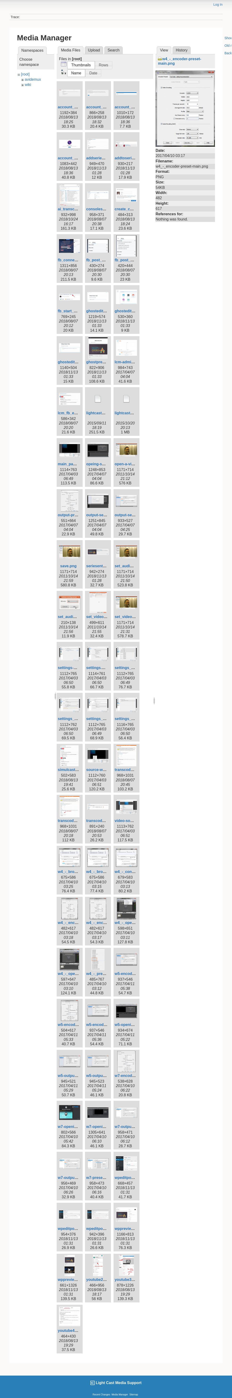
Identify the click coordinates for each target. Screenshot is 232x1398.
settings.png (97, 668)
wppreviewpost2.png (76, 1280)
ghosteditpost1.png (103, 311)
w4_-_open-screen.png (78, 974)
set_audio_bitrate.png (77, 617)
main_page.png (71, 464)
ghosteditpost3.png (75, 362)
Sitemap (133, 1394)
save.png (68, 566)
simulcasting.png (73, 770)
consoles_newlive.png (106, 209)
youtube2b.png (99, 1280)
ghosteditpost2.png (132, 311)
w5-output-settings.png (107, 1076)
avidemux (33, 79)
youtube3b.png (128, 1280)
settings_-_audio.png (134, 668)
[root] (25, 74)
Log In (218, 4)
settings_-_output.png (77, 719)
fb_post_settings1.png (106, 260)
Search (114, 50)
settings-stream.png (76, 668)
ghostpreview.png (102, 362)
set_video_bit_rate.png (106, 617)
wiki (28, 85)
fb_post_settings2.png (135, 260)
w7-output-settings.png (135, 1127)
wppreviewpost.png (132, 1229)
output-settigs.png (102, 515)
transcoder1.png (129, 770)
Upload (94, 50)
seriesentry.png (100, 566)
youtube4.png (70, 1331)
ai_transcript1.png (74, 209)
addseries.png (99, 158)
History (182, 50)
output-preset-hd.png (77, 515)
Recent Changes (101, 1394)
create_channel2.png (133, 209)
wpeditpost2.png (73, 1229)
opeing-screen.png (103, 464)
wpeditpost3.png (101, 1229)
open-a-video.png (130, 464)
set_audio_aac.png (132, 566)
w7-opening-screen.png (79, 1127)
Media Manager (120, 1394)
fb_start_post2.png (75, 311)
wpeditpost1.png (130, 1178)
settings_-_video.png (133, 719)
